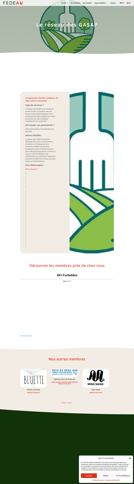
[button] (130, 458)
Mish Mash (96, 389)
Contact (112, 3)
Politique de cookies (98, 480)
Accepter (89, 476)
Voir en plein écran (26, 336)
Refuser (105, 476)
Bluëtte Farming (33, 389)
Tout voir (67, 402)
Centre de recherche (69, 382)
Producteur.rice (33, 392)
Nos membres (87, 3)
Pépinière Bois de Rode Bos (65, 379)
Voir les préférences (123, 476)
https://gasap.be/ (31, 169)
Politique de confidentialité (112, 480)
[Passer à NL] (129, 4)
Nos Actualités (75, 3)
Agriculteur (56, 382)
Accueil (63, 3)
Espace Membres (100, 3)
